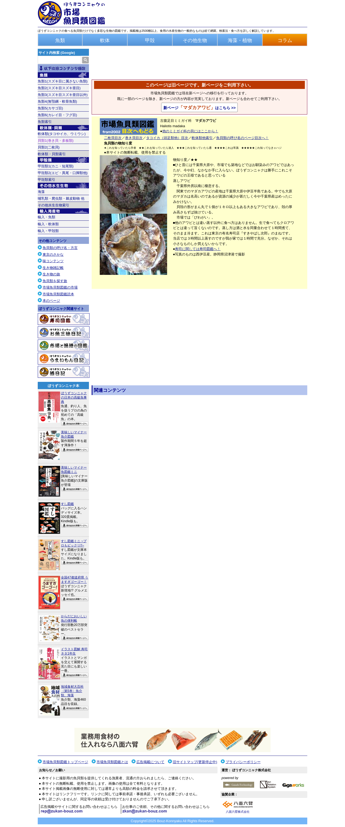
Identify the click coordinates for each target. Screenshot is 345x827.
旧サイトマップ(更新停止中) (195, 762)
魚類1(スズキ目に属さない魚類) (63, 81)
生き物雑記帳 (53, 268)
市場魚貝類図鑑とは (112, 762)
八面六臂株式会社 (238, 811)
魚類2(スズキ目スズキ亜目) (59, 88)
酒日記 (63, 372)
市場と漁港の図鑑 (63, 345)
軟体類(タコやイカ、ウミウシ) (62, 134)
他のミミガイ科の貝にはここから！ (190, 131)
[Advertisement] (199, 462)
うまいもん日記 (63, 359)
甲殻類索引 (46, 180)
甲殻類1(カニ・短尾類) (56, 166)
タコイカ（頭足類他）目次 (167, 138)
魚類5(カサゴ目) (50, 108)
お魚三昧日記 (63, 332)
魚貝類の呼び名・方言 (60, 248)
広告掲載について (150, 762)
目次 (63, 68)
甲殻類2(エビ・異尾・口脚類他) (63, 173)
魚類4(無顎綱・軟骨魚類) (57, 101)
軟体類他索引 (202, 138)
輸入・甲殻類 (48, 231)
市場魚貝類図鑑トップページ (65, 762)
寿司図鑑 (63, 319)
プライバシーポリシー (243, 762)
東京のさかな (53, 254)
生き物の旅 (51, 274)
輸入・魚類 (46, 217)
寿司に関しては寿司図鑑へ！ (197, 249)
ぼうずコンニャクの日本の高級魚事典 (74, 397)
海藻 (41, 192)
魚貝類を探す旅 (55, 281)
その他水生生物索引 (53, 205)
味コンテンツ (53, 261)
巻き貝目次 (134, 138)
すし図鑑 (67, 504)
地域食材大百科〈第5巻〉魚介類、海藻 (72, 691)
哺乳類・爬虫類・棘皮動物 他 (61, 198)
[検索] (58, 59)
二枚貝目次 (113, 138)
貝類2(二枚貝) (49, 147)
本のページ (51, 301)
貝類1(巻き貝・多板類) (56, 141)
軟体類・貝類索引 (52, 154)
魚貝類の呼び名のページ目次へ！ (242, 138)
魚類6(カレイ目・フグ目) (57, 115)
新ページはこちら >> (199, 107)
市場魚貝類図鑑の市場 (60, 287)
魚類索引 (45, 122)
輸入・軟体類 (48, 224)
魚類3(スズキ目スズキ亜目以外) (63, 95)
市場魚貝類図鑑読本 (58, 294)
